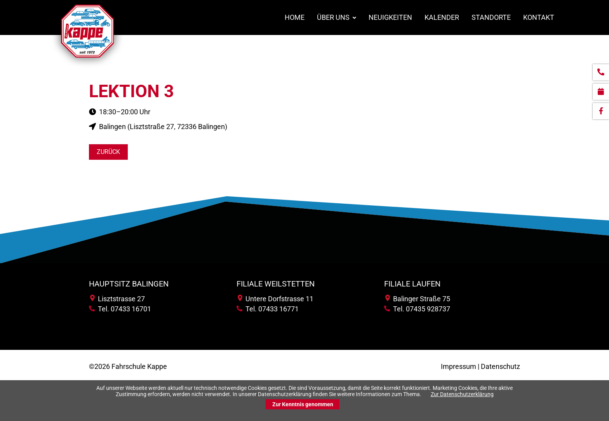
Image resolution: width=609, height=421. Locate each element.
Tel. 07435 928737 (417, 309)
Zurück (108, 151)
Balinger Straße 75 (417, 299)
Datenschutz (500, 366)
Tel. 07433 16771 (268, 309)
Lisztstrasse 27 (117, 299)
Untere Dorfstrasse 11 (275, 299)
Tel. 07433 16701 (120, 309)
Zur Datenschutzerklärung (462, 394)
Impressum (458, 366)
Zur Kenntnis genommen (302, 404)
